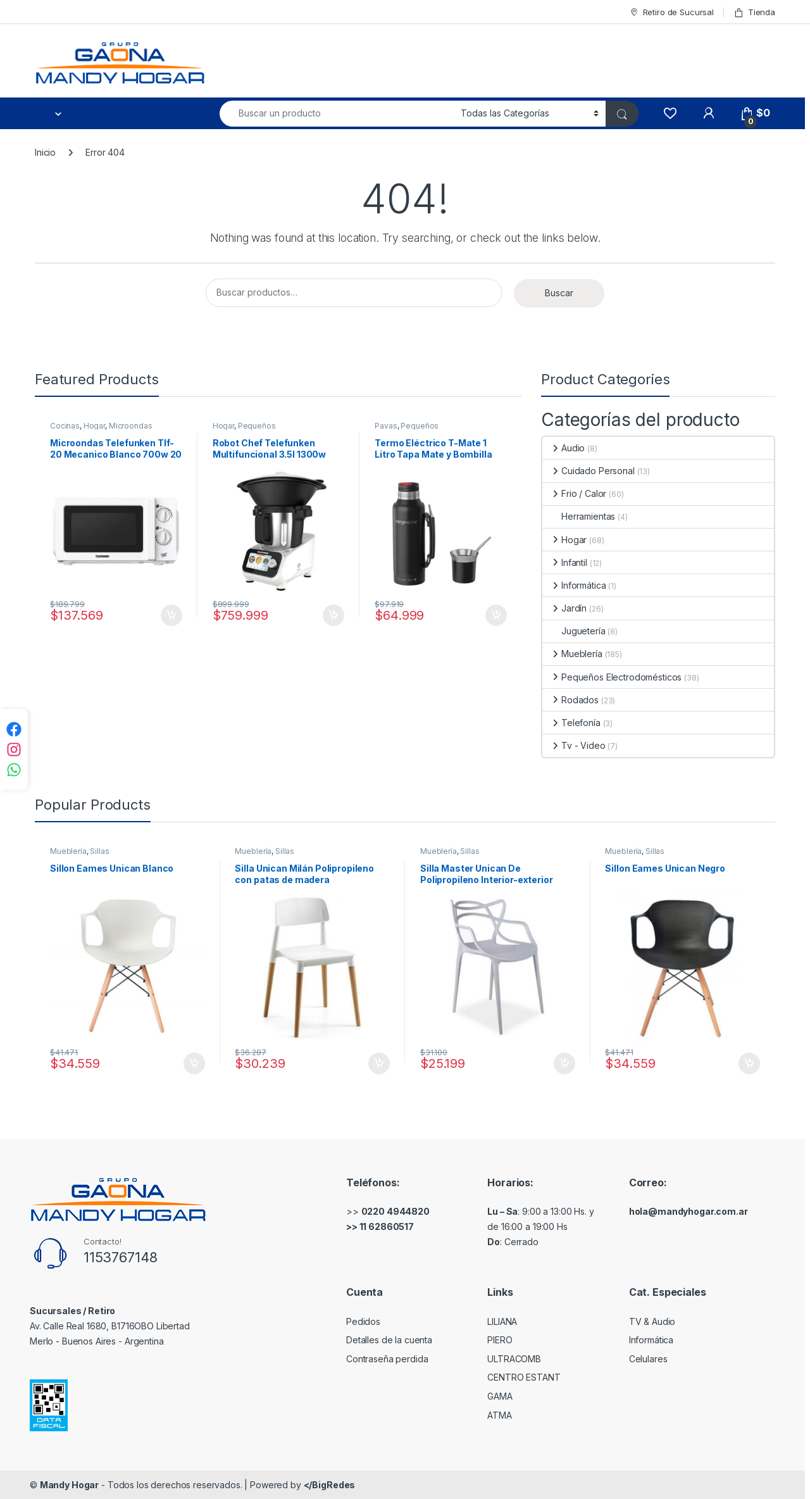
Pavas (386, 425)
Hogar (94, 425)
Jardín (564, 608)
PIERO (499, 1339)
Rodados (570, 699)
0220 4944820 (395, 1211)
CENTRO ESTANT (523, 1377)
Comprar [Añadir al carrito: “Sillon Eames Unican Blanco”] (194, 1063)
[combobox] (337, 114)
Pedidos (363, 1321)
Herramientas (578, 516)
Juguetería (574, 630)
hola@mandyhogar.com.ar (688, 1211)
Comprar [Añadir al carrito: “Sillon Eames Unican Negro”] (749, 1063)
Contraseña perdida (387, 1358)
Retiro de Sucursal (671, 12)
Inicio (45, 152)
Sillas (99, 851)
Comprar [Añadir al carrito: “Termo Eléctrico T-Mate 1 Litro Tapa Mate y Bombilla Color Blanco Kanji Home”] (496, 615)
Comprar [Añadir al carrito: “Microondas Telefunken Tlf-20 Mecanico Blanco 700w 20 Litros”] (171, 615)
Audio (563, 447)
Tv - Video (574, 745)
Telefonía (571, 722)
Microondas (131, 425)
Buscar (559, 292)
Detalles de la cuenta (389, 1339)
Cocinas (65, 425)
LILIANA (502, 1321)
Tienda (754, 12)
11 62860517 (386, 1226)
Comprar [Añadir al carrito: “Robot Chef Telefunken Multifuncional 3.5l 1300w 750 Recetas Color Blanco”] (333, 615)
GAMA (499, 1396)
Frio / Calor (574, 493)
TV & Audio (652, 1321)
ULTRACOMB (514, 1358)
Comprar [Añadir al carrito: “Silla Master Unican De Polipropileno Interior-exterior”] (564, 1063)
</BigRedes (330, 1484)
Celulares (648, 1358)
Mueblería (572, 653)
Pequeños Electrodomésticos (247, 430)
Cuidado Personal (588, 470)
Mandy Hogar (69, 1484)
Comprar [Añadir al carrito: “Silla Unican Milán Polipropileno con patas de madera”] (379, 1063)
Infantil (564, 562)
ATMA (499, 1415)
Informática (574, 585)
